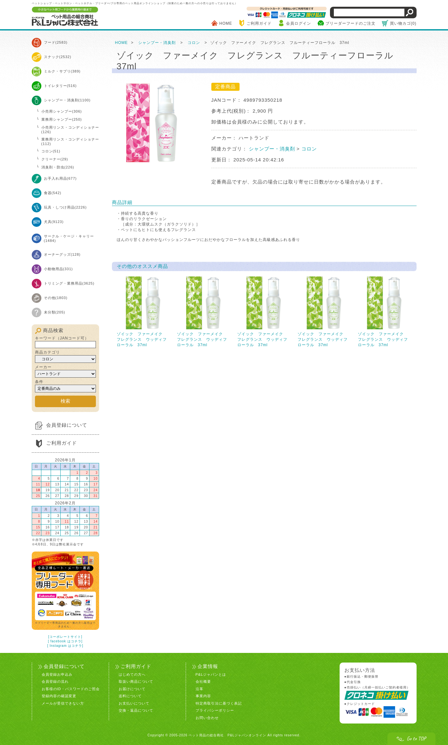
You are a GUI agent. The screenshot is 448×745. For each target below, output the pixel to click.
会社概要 (203, 678)
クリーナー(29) (54, 159)
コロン (194, 42)
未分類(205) (54, 312)
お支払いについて (134, 700)
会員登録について (66, 423)
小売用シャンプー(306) (61, 111)
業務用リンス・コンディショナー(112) (70, 141)
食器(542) (53, 193)
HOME (225, 23)
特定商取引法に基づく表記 (219, 700)
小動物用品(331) (58, 269)
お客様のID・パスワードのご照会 (71, 686)
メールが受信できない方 (63, 700)
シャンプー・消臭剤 (157, 42)
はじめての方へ (132, 671)
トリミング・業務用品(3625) (69, 283)
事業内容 (203, 693)
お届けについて (132, 686)
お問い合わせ (207, 714)
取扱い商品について (136, 678)
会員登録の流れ (55, 678)
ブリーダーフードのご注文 (350, 23)
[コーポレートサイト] (65, 634)
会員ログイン (298, 23)
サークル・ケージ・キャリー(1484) (69, 238)
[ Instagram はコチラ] (65, 643)
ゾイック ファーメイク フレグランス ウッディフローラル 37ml (144, 311)
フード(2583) (56, 42)
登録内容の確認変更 (59, 693)
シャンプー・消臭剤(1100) (67, 100)
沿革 (199, 686)
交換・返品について (136, 707)
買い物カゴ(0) (403, 23)
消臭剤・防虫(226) (57, 167)
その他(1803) (56, 298)
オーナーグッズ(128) (62, 254)
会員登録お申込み (57, 671)
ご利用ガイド (259, 23)
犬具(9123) (54, 222)
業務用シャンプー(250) (61, 119)
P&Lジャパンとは (211, 671)
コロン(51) (51, 151)
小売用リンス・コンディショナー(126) (70, 129)
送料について (130, 693)
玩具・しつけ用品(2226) (65, 207)
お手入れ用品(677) (60, 178)
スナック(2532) (58, 57)
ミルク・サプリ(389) (62, 71)
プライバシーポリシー (215, 707)
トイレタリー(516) (60, 86)
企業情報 (207, 663)
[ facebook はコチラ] (65, 639)
